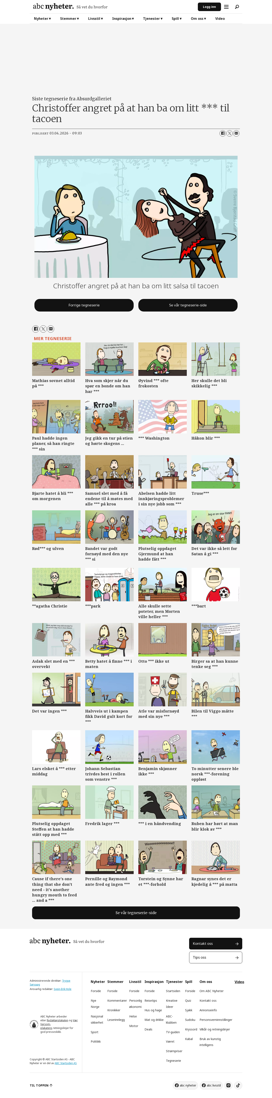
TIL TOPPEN (39, 1085)
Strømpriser (174, 1051)
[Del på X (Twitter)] (229, 133)
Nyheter (41, 18)
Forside (96, 991)
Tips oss (199, 957)
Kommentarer (117, 1000)
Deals (148, 1029)
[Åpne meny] (226, 7)
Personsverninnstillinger (216, 1020)
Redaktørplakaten (57, 1020)
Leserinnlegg (116, 1020)
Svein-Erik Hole (62, 989)
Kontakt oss (203, 943)
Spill (175, 18)
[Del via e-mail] (236, 133)
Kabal (189, 1039)
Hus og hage (153, 1010)
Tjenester (151, 18)
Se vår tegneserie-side (188, 305)
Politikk (96, 1041)
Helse (133, 1016)
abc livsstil (214, 1085)
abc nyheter (188, 1085)
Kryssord (191, 1029)
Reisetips (150, 1000)
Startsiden (173, 991)
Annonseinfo (208, 1010)
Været (170, 1041)
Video (220, 18)
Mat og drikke (154, 1020)
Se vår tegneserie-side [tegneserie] (136, 912)
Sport (94, 1032)
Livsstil (94, 18)
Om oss (197, 18)
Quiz (188, 1000)
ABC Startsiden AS (66, 1063)
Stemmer (68, 18)
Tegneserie (173, 1061)
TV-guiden (173, 1032)
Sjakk (188, 1010)
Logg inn (209, 7)
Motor (133, 1026)
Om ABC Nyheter (212, 991)
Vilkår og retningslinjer (215, 1029)
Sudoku (190, 1020)
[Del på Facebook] (223, 133)
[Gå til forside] (113, 7)
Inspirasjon (121, 18)
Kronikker (113, 1010)
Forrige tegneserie (84, 305)
